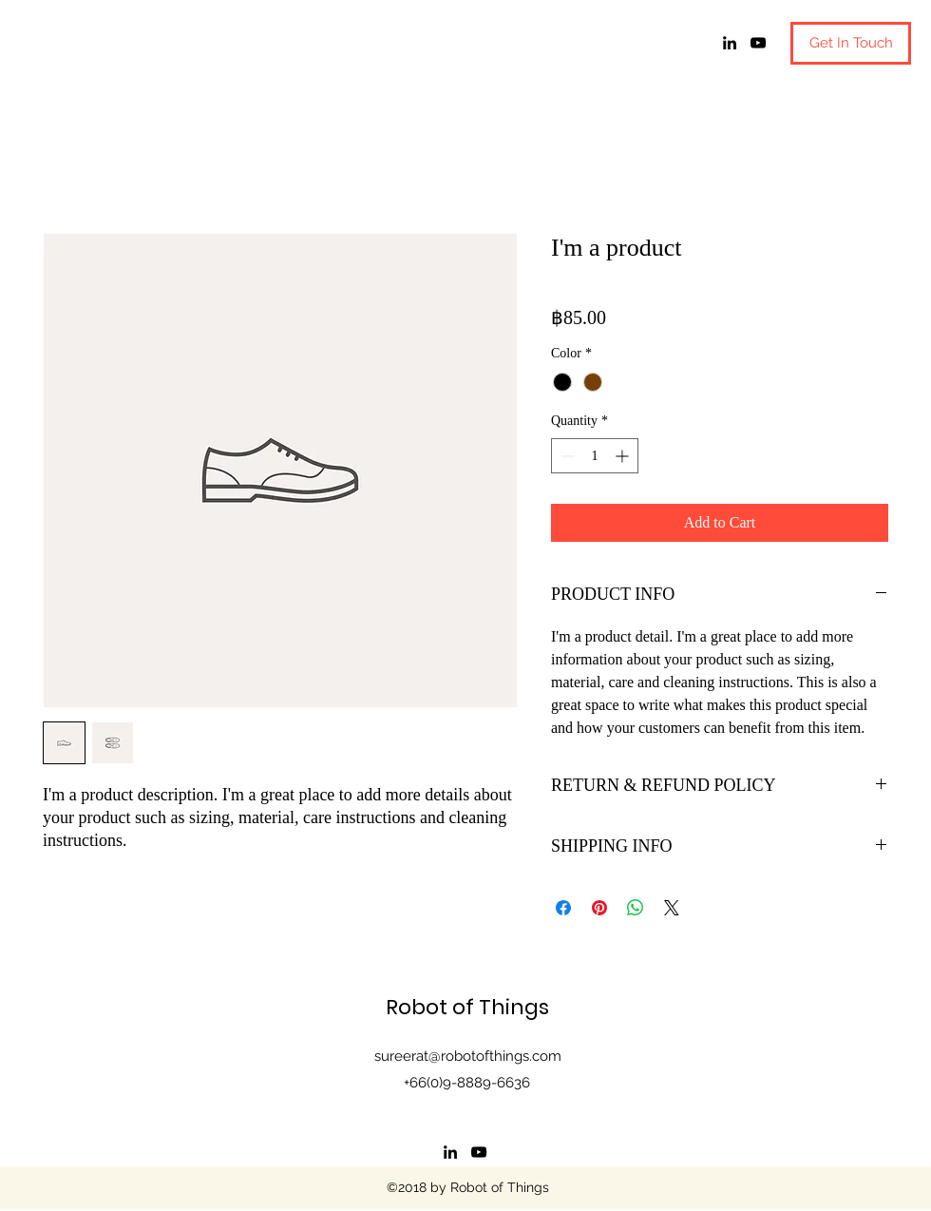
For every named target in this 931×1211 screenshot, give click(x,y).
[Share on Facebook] (563, 907)
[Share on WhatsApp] (635, 907)
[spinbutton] (595, 455)
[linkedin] (729, 42)
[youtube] (758, 42)
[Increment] (624, 455)
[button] (850, 43)
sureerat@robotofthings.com (467, 1056)
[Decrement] (566, 455)
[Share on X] (671, 907)
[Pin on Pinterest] (599, 907)
